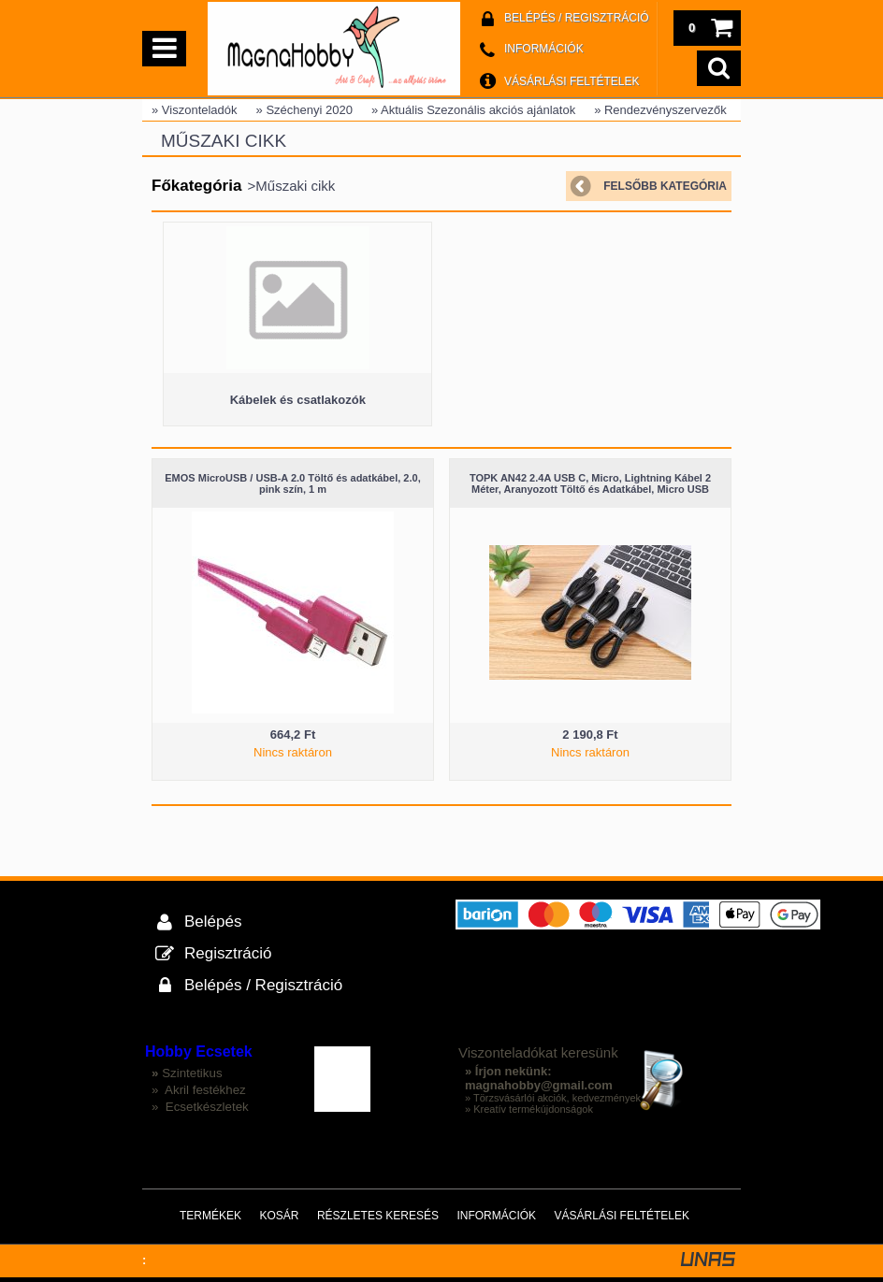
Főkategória (196, 185)
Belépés (212, 921)
